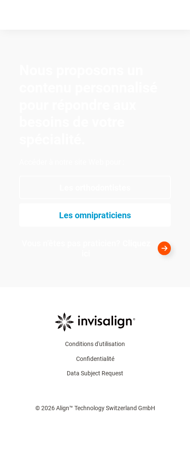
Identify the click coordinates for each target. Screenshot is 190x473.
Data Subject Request (95, 373)
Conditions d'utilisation (95, 344)
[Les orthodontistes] (95, 187)
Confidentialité (95, 358)
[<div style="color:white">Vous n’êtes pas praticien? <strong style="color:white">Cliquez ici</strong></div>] (95, 248)
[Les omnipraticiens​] (95, 215)
